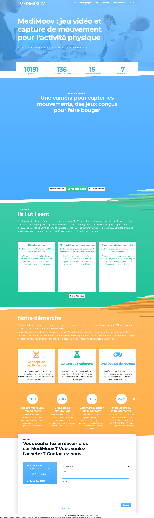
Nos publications (96, 189)
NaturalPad (93, 515)
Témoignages (85, 3)
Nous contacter (119, 3)
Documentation (57, 189)
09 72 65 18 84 (37, 481)
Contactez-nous (76, 189)
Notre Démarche (102, 3)
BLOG (132, 3)
